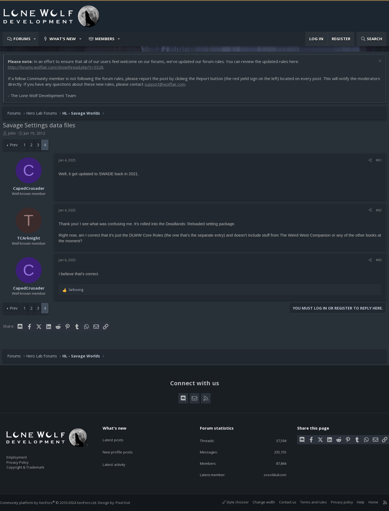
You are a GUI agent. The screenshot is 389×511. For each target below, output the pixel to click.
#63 (376, 262)
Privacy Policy (24, 459)
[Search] (371, 39)
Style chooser (230, 502)
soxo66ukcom (271, 474)
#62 (376, 212)
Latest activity (118, 455)
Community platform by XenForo (53, 502)
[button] (35, 39)
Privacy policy (337, 502)
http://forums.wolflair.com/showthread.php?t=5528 (58, 69)
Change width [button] (258, 502)
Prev (16, 147)
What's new (62, 38)
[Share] (367, 163)
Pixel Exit (128, 502)
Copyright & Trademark (34, 465)
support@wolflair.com (191, 86)
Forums (22, 38)
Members (105, 38)
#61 (376, 162)
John (14, 135)
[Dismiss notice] (376, 64)
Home (368, 502)
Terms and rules (308, 502)
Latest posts (117, 434)
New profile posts (122, 445)
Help (355, 502)
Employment (23, 454)
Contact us (282, 502)
